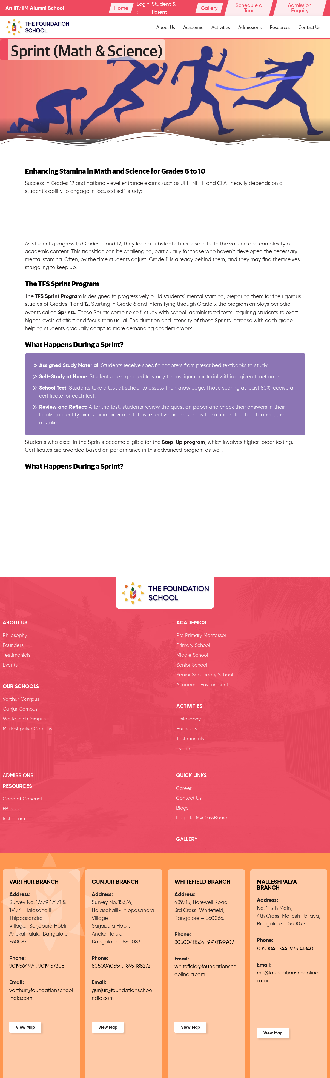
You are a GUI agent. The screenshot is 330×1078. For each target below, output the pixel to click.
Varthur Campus (21, 699)
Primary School (193, 645)
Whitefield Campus (24, 719)
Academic (193, 27)
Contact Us (309, 27)
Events (10, 665)
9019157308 (51, 966)
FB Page (12, 809)
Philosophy (15, 635)
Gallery (187, 839)
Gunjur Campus (20, 709)
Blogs (182, 808)
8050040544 (272, 948)
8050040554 (107, 966)
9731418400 (303, 948)
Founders (13, 645)
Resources (280, 27)
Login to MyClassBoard (201, 818)
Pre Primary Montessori (202, 635)
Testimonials (16, 655)
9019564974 (22, 966)
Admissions (250, 27)
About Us (165, 27)
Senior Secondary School (204, 675)
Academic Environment (202, 684)
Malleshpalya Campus (27, 729)
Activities (220, 27)
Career (184, 788)
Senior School (191, 665)
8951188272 (138, 966)
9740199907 (220, 942)
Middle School (192, 655)
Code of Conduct (22, 799)
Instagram (14, 818)
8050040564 (189, 942)
